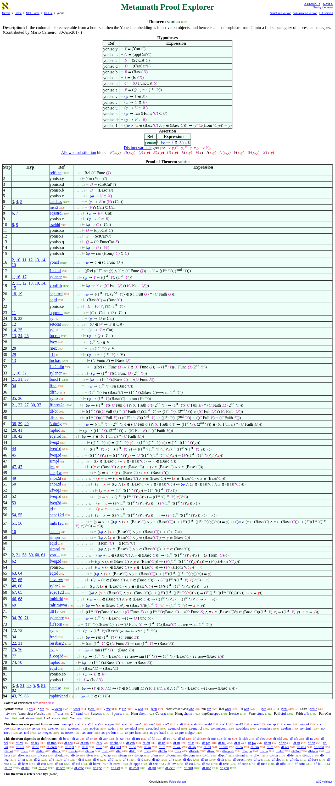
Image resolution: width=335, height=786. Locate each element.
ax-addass (242, 728)
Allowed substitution (78, 152)
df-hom (23, 764)
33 (26, 379)
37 (39, 405)
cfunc (260, 713)
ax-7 (166, 724)
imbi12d (57, 523)
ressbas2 (57, 643)
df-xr (257, 755)
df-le (290, 755)
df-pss (206, 743)
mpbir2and (59, 696)
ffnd (53, 386)
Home (18, 13)
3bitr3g (56, 423)
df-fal (151, 739)
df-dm (254, 747)
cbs (99, 713)
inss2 (54, 207)
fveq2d (55, 455)
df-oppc (135, 764)
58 (24, 555)
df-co (239, 747)
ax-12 (239, 724)
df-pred (319, 747)
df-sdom (189, 755)
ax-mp (66, 724)
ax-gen (109, 724)
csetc (31, 718)
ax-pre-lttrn (133, 733)
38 (14, 423)
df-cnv (223, 747)
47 (14, 467)
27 (26, 405)
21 (14, 379)
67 (14, 592)
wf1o (313, 709)
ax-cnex (53, 728)
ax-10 (208, 724)
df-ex (166, 739)
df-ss (191, 743)
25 (20, 330)
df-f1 (132, 751)
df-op (311, 743)
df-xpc (97, 768)
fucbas (55, 360)
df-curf (188, 768)
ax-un (36, 728)
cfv (7, 713)
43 (14, 696)
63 (14, 573)
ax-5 (138, 724)
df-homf (94, 764)
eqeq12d (57, 515)
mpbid (55, 430)
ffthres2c (57, 405)
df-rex (35, 743)
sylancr (56, 277)
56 (20, 523)
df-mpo (247, 751)
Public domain (177, 781)
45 (14, 455)
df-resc (224, 764)
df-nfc (294, 739)
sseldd (55, 224)
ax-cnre (87, 733)
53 (14, 503)
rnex (53, 348)
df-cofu (300, 764)
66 (20, 586)
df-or (89, 739)
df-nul (222, 743)
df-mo (211, 739)
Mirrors (6, 13)
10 (18, 260)
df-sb (196, 739)
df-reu (68, 743)
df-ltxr (274, 755)
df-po (132, 747)
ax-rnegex (45, 733)
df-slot (276, 759)
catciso (55, 688)
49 (14, 478)
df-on (24, 751)
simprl (55, 549)
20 (14, 430)
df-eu (227, 739)
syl (52, 318)
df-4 (66, 759)
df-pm (123, 755)
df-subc (243, 764)
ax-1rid (24, 733)
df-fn (105, 751)
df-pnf (222, 755)
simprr (55, 537)
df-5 (81, 759)
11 (24, 260)
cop (154, 709)
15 (14, 264)
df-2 (37, 759)
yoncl (54, 262)
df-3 (52, 759)
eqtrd (54, 573)
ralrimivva (58, 605)
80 (28, 685)
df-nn (21, 759)
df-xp (192, 747)
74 (14, 662)
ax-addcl (131, 728)
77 (14, 656)
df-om (264, 751)
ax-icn (112, 728)
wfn (246, 709)
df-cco (41, 764)
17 (24, 277)
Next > (328, 4)
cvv (107, 709)
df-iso (189, 764)
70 (20, 618)
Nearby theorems (323, 7)
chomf (188, 713)
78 (20, 662)
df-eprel (115, 747)
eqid (53, 300)
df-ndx (294, 759)
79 (20, 696)
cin (124, 709)
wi (31, 709)
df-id (99, 747)
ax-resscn (74, 728)
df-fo (147, 751)
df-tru (136, 739)
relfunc (56, 173)
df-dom (171, 755)
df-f (118, 751)
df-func (262, 764)
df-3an (119, 739)
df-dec (187, 759)
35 (14, 398)
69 (14, 605)
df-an (75, 739)
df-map (106, 755)
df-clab (243, 739)
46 (14, 599)
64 (20, 573)
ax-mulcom (219, 728)
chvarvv (56, 579)
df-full (318, 764)
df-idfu (281, 764)
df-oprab (228, 751)
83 (26, 696)
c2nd (79, 713)
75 (14, 649)
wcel (77, 709)
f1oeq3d (56, 656)
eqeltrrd (56, 294)
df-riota (194, 751)
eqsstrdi (56, 213)
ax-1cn (94, 728)
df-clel (277, 739)
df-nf (181, 739)
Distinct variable (138, 148)
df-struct (238, 759)
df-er (89, 755)
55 (20, 515)
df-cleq (261, 739)
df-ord (8, 751)
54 (14, 515)
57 (14, 579)
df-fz (220, 759)
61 (43, 555)
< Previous (312, 4)
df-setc (60, 768)
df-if (237, 743)
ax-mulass (265, 728)
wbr (191, 709)
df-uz (204, 759)
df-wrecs (24, 755)
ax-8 (180, 724)
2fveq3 (55, 490)
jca (52, 467)
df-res (285, 747)
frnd (53, 637)
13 (37, 260)
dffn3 (54, 392)
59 (31, 555)
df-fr (162, 747)
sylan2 (55, 586)
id (51, 509)
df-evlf (170, 768)
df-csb (130, 743)
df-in (176, 743)
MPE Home (33, 13)
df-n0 (155, 759)
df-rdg (59, 755)
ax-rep (271, 724)
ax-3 (97, 724)
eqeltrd (55, 436)
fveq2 (54, 442)
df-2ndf (134, 768)
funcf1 (55, 379)
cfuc (6, 718)
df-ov (211, 751)
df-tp (296, 743)
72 (14, 630)
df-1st (279, 751)
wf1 (285, 709)
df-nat (25, 768)
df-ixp (139, 755)
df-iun (20, 747)
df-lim (40, 751)
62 (14, 561)
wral (93, 709)
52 (14, 496)
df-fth (8, 768)
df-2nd (296, 751)
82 (14, 690)
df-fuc (42, 768)
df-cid (76, 764)
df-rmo (52, 743)
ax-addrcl (152, 728)
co (43, 713)
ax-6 (152, 724)
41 (20, 430)
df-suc (56, 751)
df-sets (258, 759)
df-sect (153, 764)
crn (209, 709)
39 (20, 423)
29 (14, 354)
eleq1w (56, 472)
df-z (171, 759)
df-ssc (206, 764)
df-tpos (313, 751)
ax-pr (20, 728)
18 (14, 294)
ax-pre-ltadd (157, 733)
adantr (55, 531)
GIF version (326, 13)
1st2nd (55, 270)
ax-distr (286, 728)
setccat (55, 324)
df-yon (224, 768)
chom (142, 713)
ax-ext (255, 724)
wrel (228, 709)
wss (140, 709)
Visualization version (305, 13)
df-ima (301, 747)
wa (42, 709)
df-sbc (114, 743)
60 (37, 555)
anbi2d (55, 478)
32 (24, 373)
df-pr (282, 743)
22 (20, 405)
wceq (58, 709)
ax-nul (304, 724)
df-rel (207, 747)
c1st (60, 713)
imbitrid (56, 599)
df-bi (62, 739)
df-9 (140, 759)
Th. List (48, 13)
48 (14, 586)
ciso (236, 713)
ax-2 (88, 724)
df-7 (111, 759)
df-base (313, 759)
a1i (52, 354)
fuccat (55, 335)
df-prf (152, 768)
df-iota (73, 751)
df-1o (75, 755)
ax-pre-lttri (109, 733)
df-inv (172, 764)
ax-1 (78, 724)
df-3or (103, 739)
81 (43, 685)
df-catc (79, 768)
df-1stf (115, 768)
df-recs (42, 755)
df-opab (52, 747)
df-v (99, 743)
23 (20, 318)
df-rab (84, 743)
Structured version (280, 13)
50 (14, 484)
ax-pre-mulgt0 (184, 733)
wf (264, 709)
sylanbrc (57, 618)
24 (20, 335)
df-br (54, 411)
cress (118, 713)
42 (20, 436)
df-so (147, 747)
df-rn (270, 747)
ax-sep (287, 724)
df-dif (146, 743)
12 (31, 260)
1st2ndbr (57, 367)
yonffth (56, 285)
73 (20, 630)
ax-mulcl (174, 728)
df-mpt (69, 747)
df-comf (114, 764)
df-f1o (162, 751)
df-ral (19, 743)
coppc (216, 713)
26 (26, 335)
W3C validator (324, 781)
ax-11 (223, 724)
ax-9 (194, 724)
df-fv (178, 751)
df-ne (309, 739)
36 (20, 398)
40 (26, 423)
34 (14, 386)
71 (26, 618)
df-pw (252, 743)
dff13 (54, 611)
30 (33, 405)
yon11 (55, 555)
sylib (54, 398)
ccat (163, 713)
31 (20, 379)
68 (20, 599)
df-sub (307, 755)
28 (14, 348)
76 (20, 649)
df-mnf (240, 755)
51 (14, 523)
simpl (54, 461)
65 (20, 579)
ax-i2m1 (305, 728)
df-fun (89, 751)
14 (43, 260)
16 (18, 277)
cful (283, 713)
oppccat (56, 312)
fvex (53, 342)
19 (20, 294)
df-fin (206, 755)
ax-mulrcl (195, 728)
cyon (79, 718)
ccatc (57, 718)
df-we (177, 747)
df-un (161, 743)
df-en (154, 755)
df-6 (96, 759)
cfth (306, 713)
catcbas (56, 201)
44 (14, 448)
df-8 (126, 759)
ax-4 (124, 724)
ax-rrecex (67, 733)
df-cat (59, 764)
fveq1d (55, 448)
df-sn (267, 743)
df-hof (206, 768)
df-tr (85, 747)
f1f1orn (56, 624)
